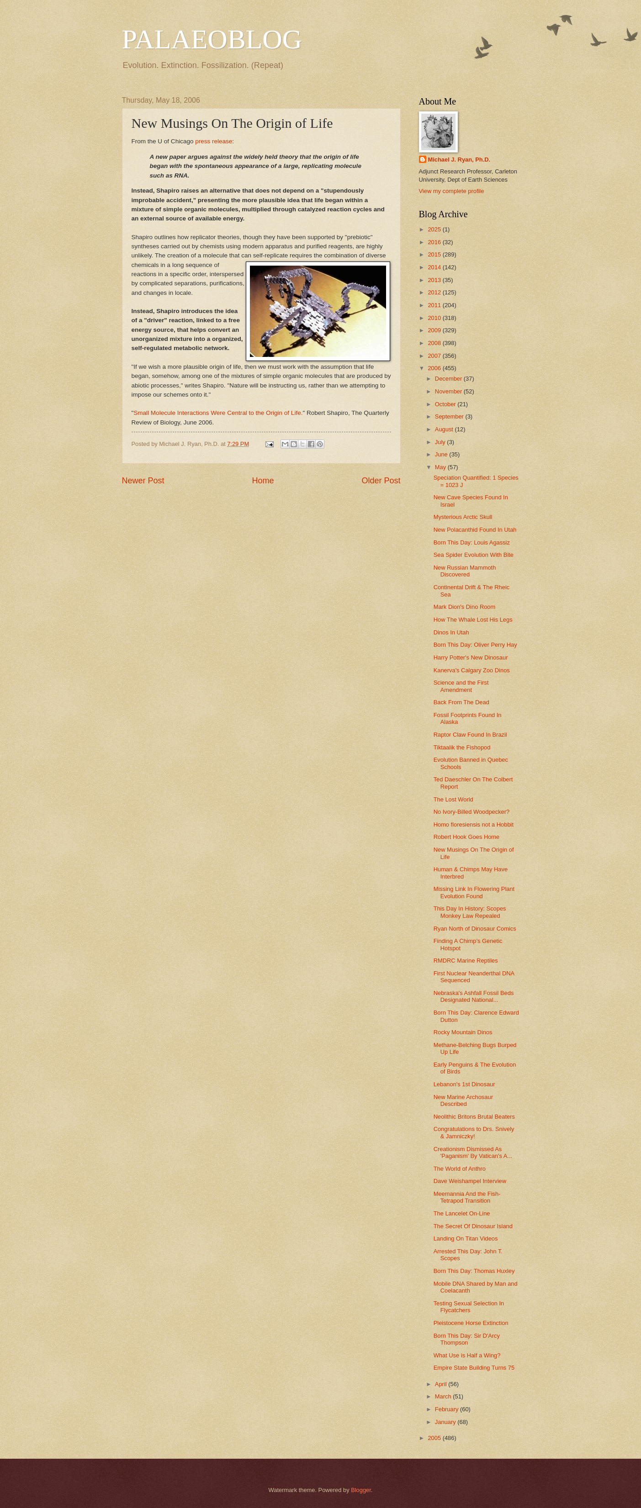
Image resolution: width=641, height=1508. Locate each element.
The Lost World (453, 799)
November (449, 391)
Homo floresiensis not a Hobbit (474, 824)
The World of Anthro (460, 1168)
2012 (435, 292)
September (450, 416)
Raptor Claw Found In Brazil (470, 734)
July (441, 442)
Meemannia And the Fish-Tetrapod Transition (467, 1197)
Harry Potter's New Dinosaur (471, 657)
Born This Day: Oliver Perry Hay (475, 644)
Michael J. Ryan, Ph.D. (459, 159)
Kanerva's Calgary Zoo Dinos (472, 670)
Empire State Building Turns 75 (474, 1367)
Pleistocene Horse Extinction (471, 1323)
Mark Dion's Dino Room (465, 606)
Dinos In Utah (451, 632)
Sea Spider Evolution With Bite (474, 554)
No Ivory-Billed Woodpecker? (472, 811)
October (446, 404)
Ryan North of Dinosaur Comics (475, 928)
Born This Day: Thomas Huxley (474, 1270)
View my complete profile (451, 191)
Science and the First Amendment (461, 686)
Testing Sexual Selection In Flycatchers (469, 1307)
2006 (435, 368)
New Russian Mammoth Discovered (465, 571)
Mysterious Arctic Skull (463, 516)
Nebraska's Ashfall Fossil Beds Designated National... (474, 996)
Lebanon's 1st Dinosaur (464, 1084)
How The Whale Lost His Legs (473, 619)
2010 (435, 317)
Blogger (361, 1490)
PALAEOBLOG (212, 39)
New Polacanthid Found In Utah (475, 529)
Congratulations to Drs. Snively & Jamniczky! (474, 1132)
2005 (435, 1438)
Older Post (380, 480)
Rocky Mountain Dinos (463, 1032)
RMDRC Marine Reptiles (466, 960)
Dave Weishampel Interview (470, 1181)
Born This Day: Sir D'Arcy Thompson (467, 1339)
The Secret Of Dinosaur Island (473, 1226)
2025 (435, 229)
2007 (435, 355)
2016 (435, 242)
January (446, 1422)
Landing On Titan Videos (466, 1238)
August (445, 429)
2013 (435, 280)
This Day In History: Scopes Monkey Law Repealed (470, 912)
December (449, 378)
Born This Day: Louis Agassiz (472, 542)
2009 (435, 330)
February (447, 1409)
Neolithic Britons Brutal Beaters (474, 1116)
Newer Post (143, 480)
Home (263, 480)
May (441, 467)
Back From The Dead (461, 702)
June (442, 454)
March (444, 1396)
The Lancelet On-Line (462, 1213)
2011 (435, 305)
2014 (435, 267)
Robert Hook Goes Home (467, 836)
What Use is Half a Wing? (467, 1355)
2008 (435, 343)
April (441, 1384)
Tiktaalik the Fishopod (462, 747)
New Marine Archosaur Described (463, 1100)
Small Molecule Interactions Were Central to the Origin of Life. (217, 412)
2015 (435, 254)
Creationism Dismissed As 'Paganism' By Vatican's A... (473, 1152)
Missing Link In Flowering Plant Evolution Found (474, 892)
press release (213, 141)
